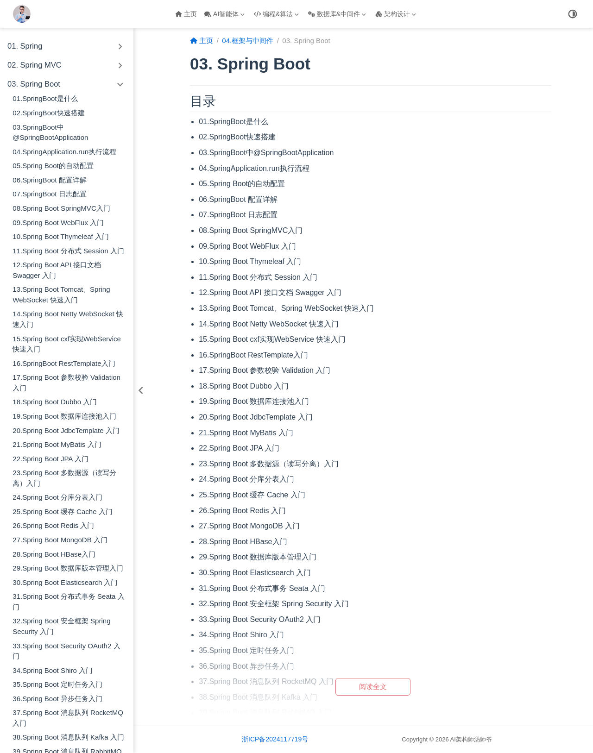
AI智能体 (224, 13)
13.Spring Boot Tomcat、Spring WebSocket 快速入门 (61, 294)
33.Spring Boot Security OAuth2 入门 (66, 651)
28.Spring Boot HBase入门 (54, 554)
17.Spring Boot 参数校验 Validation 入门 (66, 382)
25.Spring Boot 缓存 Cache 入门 (62, 511)
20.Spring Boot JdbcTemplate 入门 (66, 430)
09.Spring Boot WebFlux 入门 (58, 222)
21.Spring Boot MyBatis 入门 (57, 444)
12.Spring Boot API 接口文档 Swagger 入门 (57, 270)
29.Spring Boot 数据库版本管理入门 (68, 568)
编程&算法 (276, 13)
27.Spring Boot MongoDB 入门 (60, 540)
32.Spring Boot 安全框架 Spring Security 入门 (61, 626)
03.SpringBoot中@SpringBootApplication (50, 132)
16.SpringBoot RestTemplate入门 (64, 363)
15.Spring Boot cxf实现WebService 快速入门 (67, 344)
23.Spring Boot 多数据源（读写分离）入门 (64, 478)
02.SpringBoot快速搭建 (48, 113)
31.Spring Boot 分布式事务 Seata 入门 (68, 601)
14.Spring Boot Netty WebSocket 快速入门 (68, 319)
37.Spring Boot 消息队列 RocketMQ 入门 (68, 718)
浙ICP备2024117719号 (275, 739)
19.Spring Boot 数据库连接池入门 (64, 416)
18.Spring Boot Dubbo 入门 (55, 402)
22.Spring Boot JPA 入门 (50, 459)
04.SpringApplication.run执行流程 (64, 152)
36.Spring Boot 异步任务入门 (57, 699)
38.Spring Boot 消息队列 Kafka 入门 (68, 737)
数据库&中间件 (337, 13)
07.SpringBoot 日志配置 (49, 194)
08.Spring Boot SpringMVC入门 (61, 208)
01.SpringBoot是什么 (45, 98)
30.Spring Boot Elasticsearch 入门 (65, 582)
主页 (186, 14)
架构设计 (395, 13)
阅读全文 (373, 686)
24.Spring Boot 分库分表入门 (57, 497)
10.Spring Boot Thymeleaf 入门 (61, 236)
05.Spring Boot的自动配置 (53, 165)
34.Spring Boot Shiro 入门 (53, 670)
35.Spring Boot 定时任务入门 (57, 684)
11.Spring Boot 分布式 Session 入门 (68, 251)
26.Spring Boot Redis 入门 (53, 525)
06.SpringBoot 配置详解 (49, 180)
